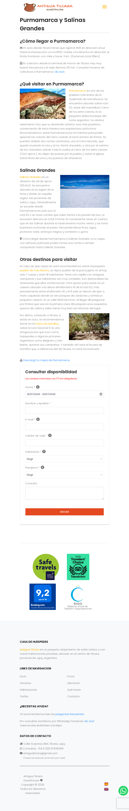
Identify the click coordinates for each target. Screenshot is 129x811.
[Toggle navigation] (104, 7)
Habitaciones (28, 690)
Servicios (25, 683)
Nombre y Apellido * (38, 403)
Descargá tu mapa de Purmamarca (46, 360)
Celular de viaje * (36, 435)
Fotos (70, 676)
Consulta (31, 483)
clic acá (59, 72)
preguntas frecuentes (69, 714)
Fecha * (30, 387)
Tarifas (24, 696)
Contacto (73, 696)
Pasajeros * (32, 467)
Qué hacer (74, 690)
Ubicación (73, 683)
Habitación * (33, 452)
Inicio (23, 676)
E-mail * (30, 419)
